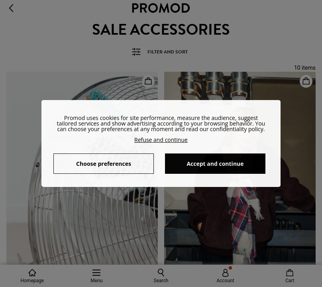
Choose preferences (103, 163)
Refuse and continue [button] (161, 140)
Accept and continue (215, 163)
